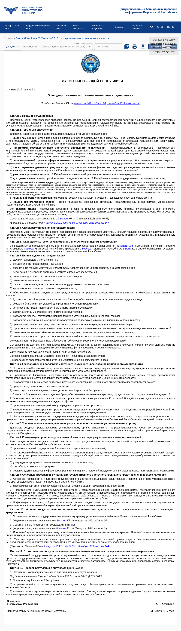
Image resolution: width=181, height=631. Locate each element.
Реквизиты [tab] (30, 46)
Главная (8, 38)
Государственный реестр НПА (38, 27)
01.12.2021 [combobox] (82, 46)
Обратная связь (61, 27)
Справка (119, 27)
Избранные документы (97, 27)
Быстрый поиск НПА (13, 27)
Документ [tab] (12, 46)
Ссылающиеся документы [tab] (57, 46)
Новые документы (78, 27)
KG (160, 27)
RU (171, 27)
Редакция (80, 43)
